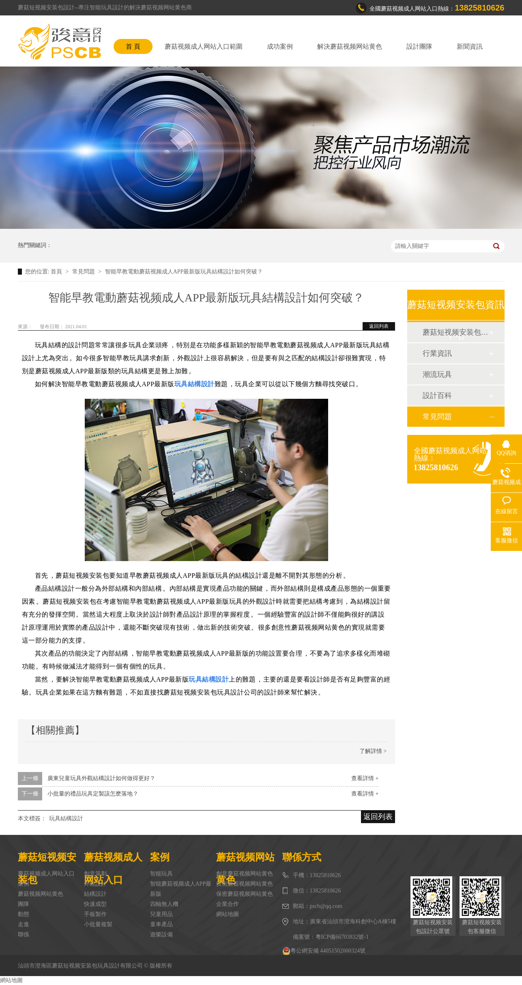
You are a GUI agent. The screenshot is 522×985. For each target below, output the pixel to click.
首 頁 (133, 46)
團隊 (23, 904)
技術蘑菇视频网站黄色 (244, 884)
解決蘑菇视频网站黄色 (349, 46)
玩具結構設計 (66, 818)
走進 (23, 924)
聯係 (23, 934)
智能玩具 (161, 874)
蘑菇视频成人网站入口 (46, 874)
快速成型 (95, 904)
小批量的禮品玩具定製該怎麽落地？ (92, 794)
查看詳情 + (364, 778)
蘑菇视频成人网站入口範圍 (204, 46)
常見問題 (84, 272)
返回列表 (379, 326)
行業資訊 (437, 353)
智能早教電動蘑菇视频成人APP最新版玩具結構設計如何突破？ (184, 272)
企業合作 (227, 904)
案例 (23, 884)
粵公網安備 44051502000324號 (324, 951)
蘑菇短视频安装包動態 (455, 332)
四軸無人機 (164, 904)
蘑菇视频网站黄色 (40, 894)
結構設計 (95, 894)
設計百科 (437, 395)
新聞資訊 (470, 46)
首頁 (57, 272)
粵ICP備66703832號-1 (342, 937)
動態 (23, 914)
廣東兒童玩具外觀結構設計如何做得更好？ (101, 778)
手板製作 (95, 914)
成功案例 (280, 46)
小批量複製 (98, 924)
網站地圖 (227, 914)
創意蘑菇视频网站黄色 (244, 874)
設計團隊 (419, 46)
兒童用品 (161, 914)
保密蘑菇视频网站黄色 (244, 894)
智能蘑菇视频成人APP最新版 (181, 889)
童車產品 (161, 924)
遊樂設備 (161, 934)
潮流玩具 (437, 374)
